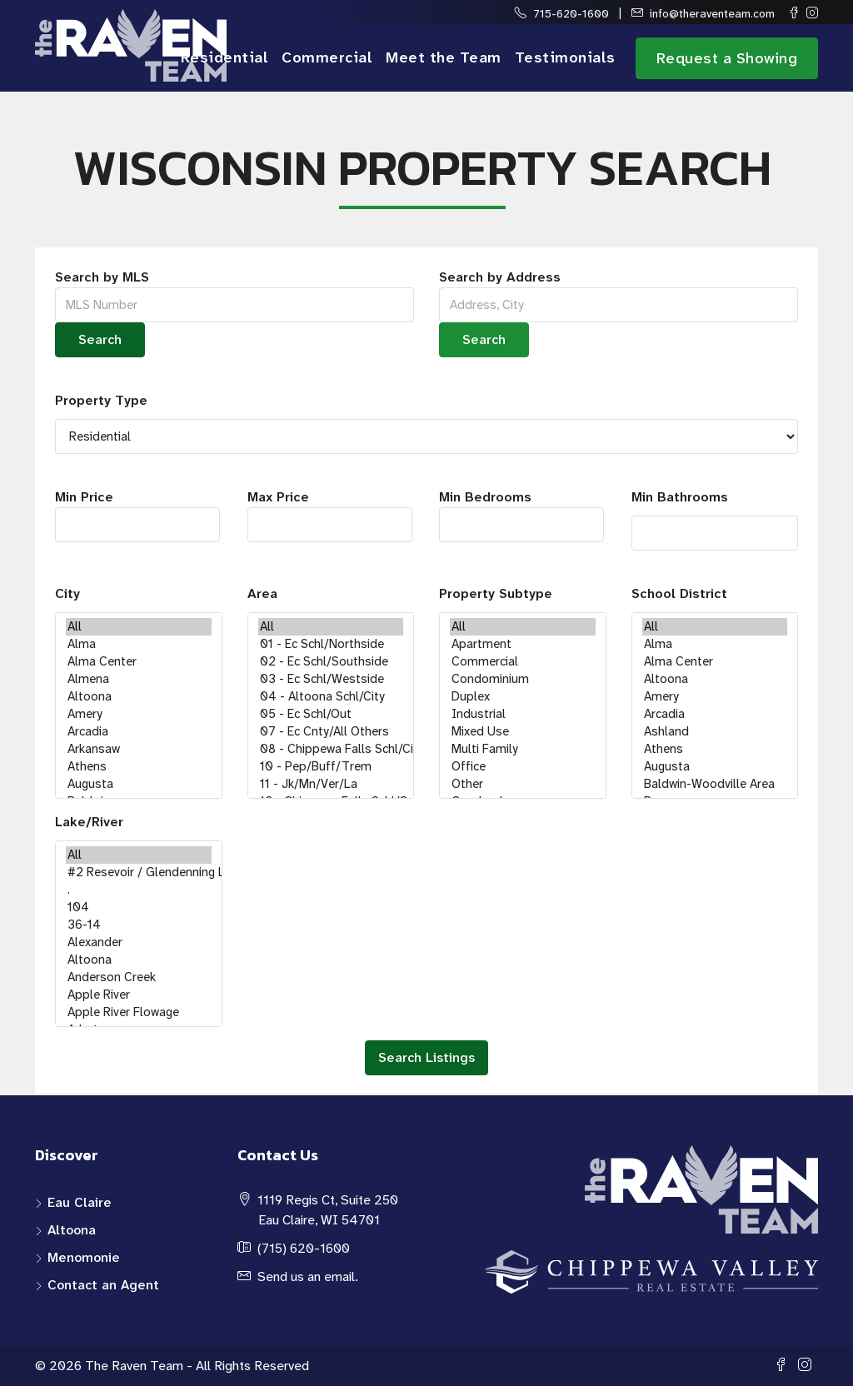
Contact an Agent (103, 1285)
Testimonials (565, 57)
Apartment (523, 644)
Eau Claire (79, 1202)
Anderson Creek (139, 977)
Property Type (101, 400)
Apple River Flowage (139, 1012)
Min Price (137, 515)
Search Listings (426, 1057)
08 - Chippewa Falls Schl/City (331, 749)
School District (679, 593)
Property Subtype (495, 593)
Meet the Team (443, 57)
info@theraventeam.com (712, 13)
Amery (139, 714)
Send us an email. (307, 1276)
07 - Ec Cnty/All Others (331, 731)
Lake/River (89, 821)
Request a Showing (727, 58)
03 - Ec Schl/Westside (331, 679)
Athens (139, 766)
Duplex (523, 696)
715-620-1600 (571, 13)
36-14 (139, 925)
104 (139, 907)
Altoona (139, 696)
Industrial (523, 714)
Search (100, 339)
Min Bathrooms (679, 497)
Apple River (139, 995)
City (67, 593)
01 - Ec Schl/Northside (331, 644)
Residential (225, 57)
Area (262, 593)
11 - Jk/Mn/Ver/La (331, 784)
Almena (139, 679)
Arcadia (139, 731)
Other (523, 784)
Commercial (327, 57)
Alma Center (139, 662)
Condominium (523, 679)
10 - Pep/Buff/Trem (331, 766)
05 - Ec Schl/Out (331, 714)
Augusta (139, 784)
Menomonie (83, 1257)
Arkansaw (139, 749)
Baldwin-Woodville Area (715, 784)
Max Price (329, 515)
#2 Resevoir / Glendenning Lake (139, 872)
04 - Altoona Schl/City (331, 696)
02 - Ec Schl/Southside (331, 662)
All (139, 627)
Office (523, 766)
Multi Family (523, 749)
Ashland (715, 731)
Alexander (139, 942)
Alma (139, 644)
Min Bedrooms (521, 515)
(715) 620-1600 (303, 1248)
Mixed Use (523, 731)
